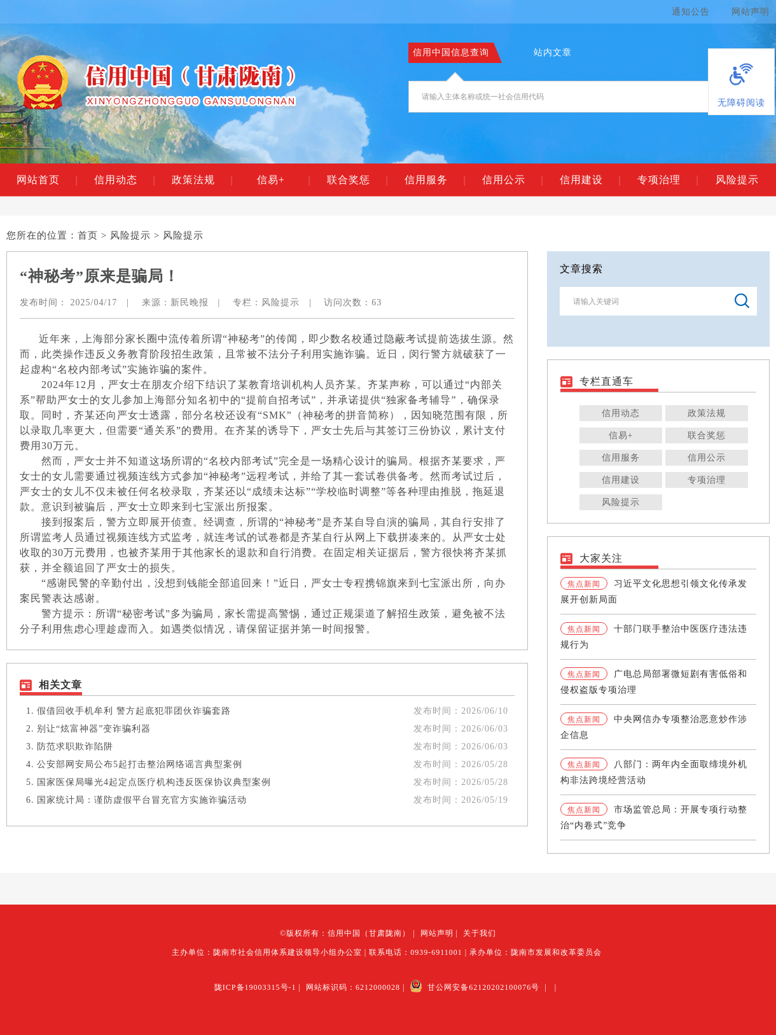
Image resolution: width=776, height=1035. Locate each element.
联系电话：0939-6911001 (415, 952)
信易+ (283, 180)
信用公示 (512, 180)
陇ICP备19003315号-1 (255, 987)
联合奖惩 (357, 180)
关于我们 (479, 933)
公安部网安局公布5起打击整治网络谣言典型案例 (139, 764)
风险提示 (737, 179)
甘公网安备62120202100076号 (474, 987)
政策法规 (202, 180)
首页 (88, 235)
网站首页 (47, 180)
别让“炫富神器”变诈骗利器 (94, 728)
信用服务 (435, 180)
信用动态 (124, 180)
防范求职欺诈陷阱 (75, 746)
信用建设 (590, 180)
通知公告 (691, 12)
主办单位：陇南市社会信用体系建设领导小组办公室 (267, 952)
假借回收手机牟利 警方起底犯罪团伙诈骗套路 (134, 711)
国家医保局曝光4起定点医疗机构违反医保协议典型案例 (154, 782)
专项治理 (667, 180)
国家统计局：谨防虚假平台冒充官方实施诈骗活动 (142, 800)
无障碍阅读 (741, 103)
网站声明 (750, 12)
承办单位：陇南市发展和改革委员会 (535, 952)
